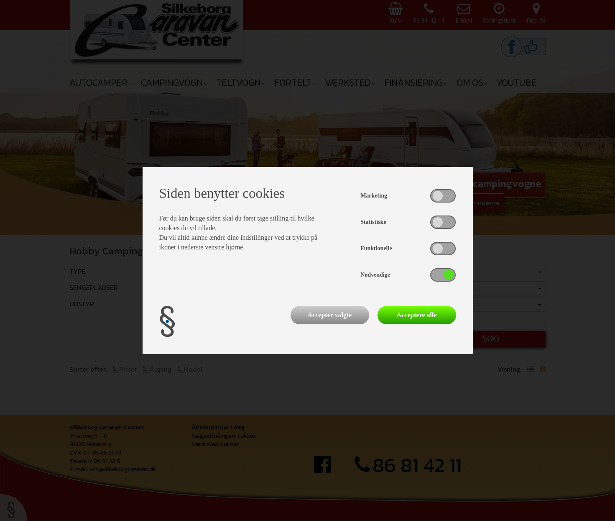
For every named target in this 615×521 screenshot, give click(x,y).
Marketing (373, 195)
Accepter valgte (330, 314)
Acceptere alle (416, 314)
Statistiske (373, 222)
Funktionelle (376, 248)
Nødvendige (375, 275)
